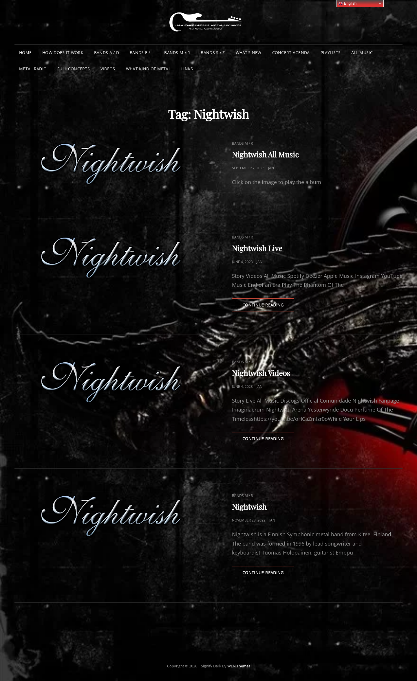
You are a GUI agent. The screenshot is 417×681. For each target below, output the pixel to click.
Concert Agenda (291, 52)
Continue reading (268, 306)
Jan (271, 168)
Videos (107, 68)
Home (25, 52)
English (347, 3)
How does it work (62, 52)
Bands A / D (106, 52)
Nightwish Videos (261, 373)
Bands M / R (177, 52)
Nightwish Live (257, 248)
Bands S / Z (213, 52)
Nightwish (249, 507)
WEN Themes (238, 666)
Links (187, 68)
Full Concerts (73, 68)
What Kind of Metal (148, 68)
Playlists (331, 52)
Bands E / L (141, 52)
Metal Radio (33, 68)
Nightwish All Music (265, 154)
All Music (362, 52)
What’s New (248, 52)
